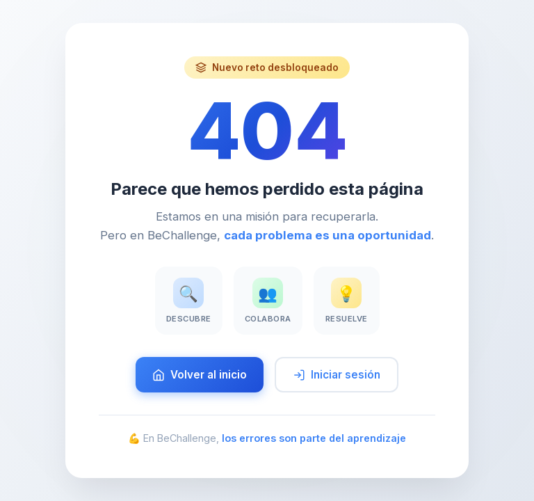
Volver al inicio (199, 374)
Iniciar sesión (336, 374)
